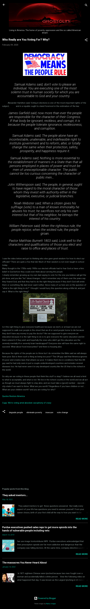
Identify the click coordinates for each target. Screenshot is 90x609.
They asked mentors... (15, 495)
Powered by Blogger (45, 598)
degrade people (16, 412)
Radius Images (51, 604)
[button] (86, 40)
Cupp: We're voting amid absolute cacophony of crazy (26, 403)
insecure (49, 412)
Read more (82, 519)
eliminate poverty (34, 412)
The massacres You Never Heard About (24, 562)
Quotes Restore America (13, 396)
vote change (62, 412)
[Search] (86, 5)
